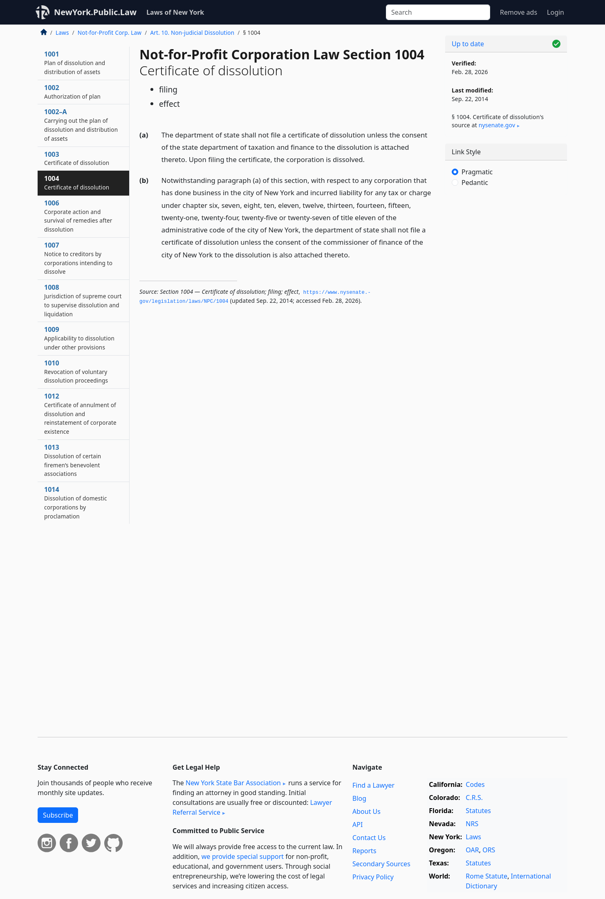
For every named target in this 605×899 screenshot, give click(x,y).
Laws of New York (175, 12)
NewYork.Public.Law (95, 12)
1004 (76, 182)
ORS (488, 849)
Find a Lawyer (373, 785)
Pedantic (475, 182)
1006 (78, 215)
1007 (78, 258)
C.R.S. (474, 797)
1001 (74, 63)
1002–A (81, 124)
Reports (364, 850)
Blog (359, 798)
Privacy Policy (373, 876)
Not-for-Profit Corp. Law (109, 32)
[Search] (438, 12)
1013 (72, 460)
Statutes (478, 810)
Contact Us (368, 837)
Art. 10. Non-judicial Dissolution (192, 32)
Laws (62, 32)
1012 (80, 413)
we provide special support (243, 856)
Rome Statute (486, 876)
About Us (366, 811)
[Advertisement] (506, 329)
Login (555, 12)
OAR (472, 849)
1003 (76, 158)
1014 (75, 502)
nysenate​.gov (497, 125)
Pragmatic (477, 171)
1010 (76, 371)
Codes (475, 784)
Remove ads (518, 12)
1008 (83, 300)
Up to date (468, 43)
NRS (472, 823)
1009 (79, 338)
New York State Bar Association (233, 782)
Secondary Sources (381, 863)
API (357, 824)
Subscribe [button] (58, 815)
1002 (72, 91)
